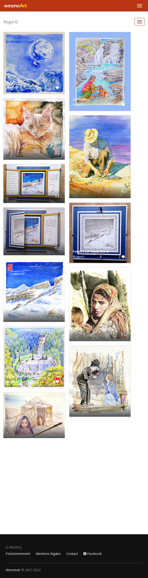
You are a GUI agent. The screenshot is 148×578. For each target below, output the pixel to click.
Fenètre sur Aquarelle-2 (90, 251)
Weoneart (13, 570)
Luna (10, 82)
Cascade (79, 99)
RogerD (10, 22)
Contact (72, 553)
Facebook (92, 553)
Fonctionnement (18, 553)
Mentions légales (48, 553)
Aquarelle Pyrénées (21, 376)
